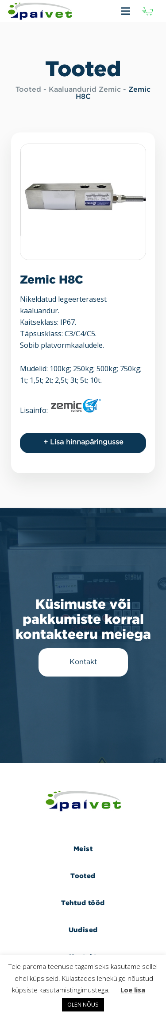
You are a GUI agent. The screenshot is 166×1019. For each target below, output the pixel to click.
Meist (83, 848)
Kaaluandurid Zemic (85, 89)
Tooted (28, 89)
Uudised (83, 929)
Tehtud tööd (82, 902)
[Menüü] (117, 11)
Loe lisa (132, 989)
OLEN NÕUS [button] (83, 1004)
